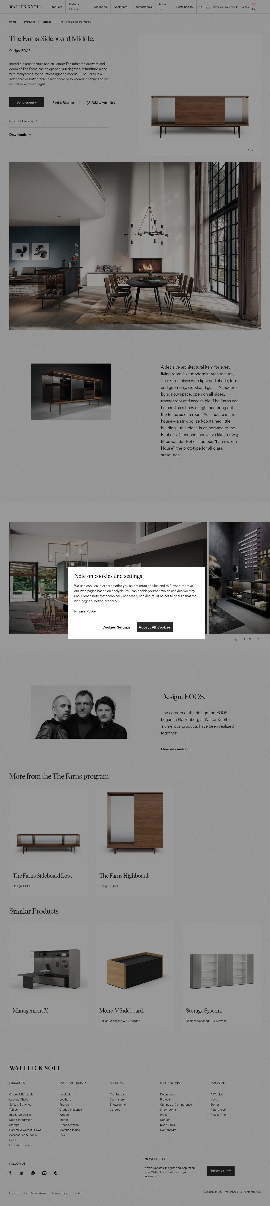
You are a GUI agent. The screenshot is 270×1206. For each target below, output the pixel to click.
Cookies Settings (117, 627)
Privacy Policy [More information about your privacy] (85, 611)
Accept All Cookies (155, 627)
